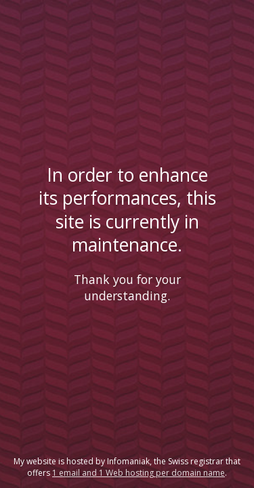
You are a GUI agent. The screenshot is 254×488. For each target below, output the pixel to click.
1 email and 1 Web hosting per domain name (138, 473)
